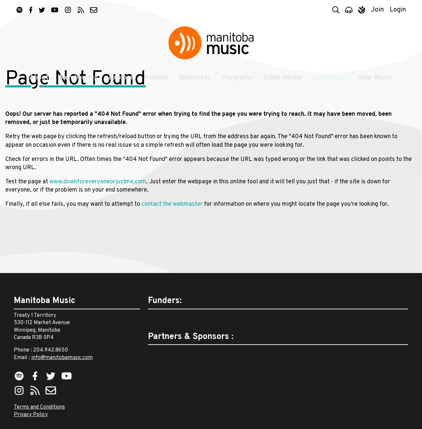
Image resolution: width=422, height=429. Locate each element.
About (36, 86)
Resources (195, 86)
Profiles (155, 86)
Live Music (331, 86)
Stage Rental (284, 86)
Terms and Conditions (39, 407)
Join (377, 10)
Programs (237, 86)
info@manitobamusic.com (62, 357)
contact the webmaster (172, 251)
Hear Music (377, 86)
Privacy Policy (31, 415)
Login (398, 10)
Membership (76, 86)
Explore (119, 86)
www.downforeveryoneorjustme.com (97, 228)
